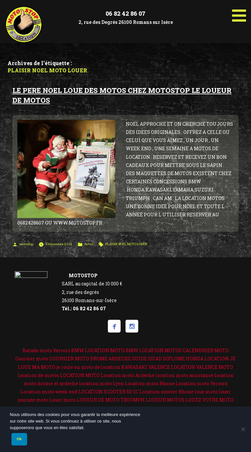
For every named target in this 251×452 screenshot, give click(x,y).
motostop (26, 244)
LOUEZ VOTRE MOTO (209, 400)
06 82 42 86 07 (125, 13)
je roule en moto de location (88, 367)
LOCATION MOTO (80, 375)
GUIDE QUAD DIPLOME (158, 358)
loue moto (206, 392)
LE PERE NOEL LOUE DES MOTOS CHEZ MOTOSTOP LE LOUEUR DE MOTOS (121, 95)
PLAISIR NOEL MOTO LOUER (126, 244)
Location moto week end (49, 392)
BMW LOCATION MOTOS (154, 350)
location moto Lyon (101, 383)
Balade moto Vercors (46, 350)
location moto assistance (184, 375)
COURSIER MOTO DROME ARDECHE (90, 358)
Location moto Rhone (150, 383)
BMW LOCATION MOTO (98, 350)
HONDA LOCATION (207, 358)
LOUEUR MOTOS (165, 400)
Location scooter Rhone (166, 392)
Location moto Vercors (201, 383)
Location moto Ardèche (128, 375)
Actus (88, 244)
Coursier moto (31, 358)
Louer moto (62, 400)
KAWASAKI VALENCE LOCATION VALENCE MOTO (177, 367)
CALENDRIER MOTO (206, 350)
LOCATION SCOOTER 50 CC (108, 392)
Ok (19, 439)
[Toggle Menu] (239, 13)
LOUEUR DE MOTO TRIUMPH (111, 400)
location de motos (38, 375)
